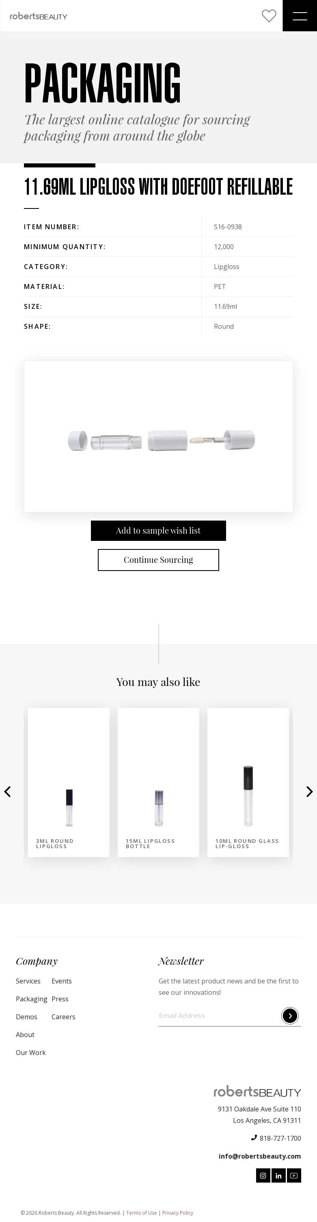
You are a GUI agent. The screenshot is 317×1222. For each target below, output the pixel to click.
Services (28, 981)
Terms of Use (141, 1212)
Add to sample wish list (158, 530)
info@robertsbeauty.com (260, 1156)
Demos (26, 1016)
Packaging (31, 998)
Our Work (31, 1052)
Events (62, 981)
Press (60, 998)
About (25, 1034)
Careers (63, 1016)
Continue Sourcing (158, 560)
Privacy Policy (177, 1212)
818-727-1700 (280, 1138)
